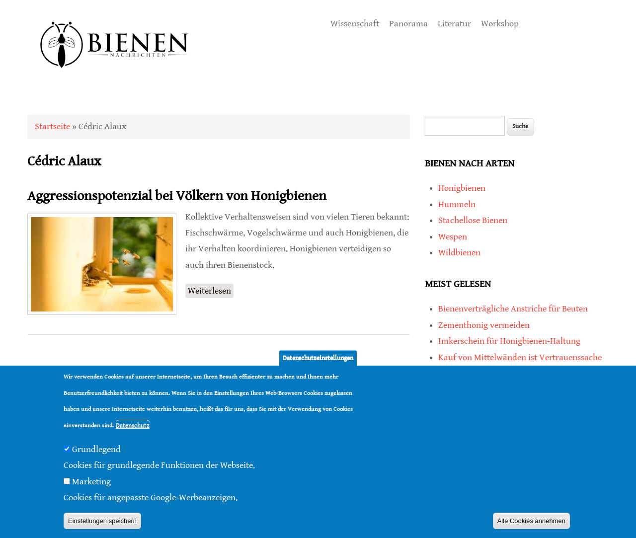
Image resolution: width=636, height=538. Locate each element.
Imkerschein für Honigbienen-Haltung (509, 341)
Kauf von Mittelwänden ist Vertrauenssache (520, 357)
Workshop (500, 23)
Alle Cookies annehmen (531, 521)
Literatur (454, 23)
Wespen (452, 236)
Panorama (408, 23)
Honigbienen (461, 188)
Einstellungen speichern (102, 521)
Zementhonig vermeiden (484, 325)
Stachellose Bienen (472, 220)
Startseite (52, 126)
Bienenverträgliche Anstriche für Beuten (513, 309)
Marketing (91, 481)
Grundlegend (96, 449)
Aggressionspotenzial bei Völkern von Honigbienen (176, 196)
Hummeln (457, 204)
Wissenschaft (354, 23)
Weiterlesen (211, 291)
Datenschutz (133, 425)
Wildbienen (459, 252)
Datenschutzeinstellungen (318, 358)
